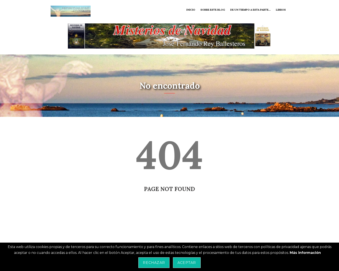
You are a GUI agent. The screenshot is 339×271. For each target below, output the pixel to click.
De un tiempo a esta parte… (250, 9)
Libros (281, 9)
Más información (305, 253)
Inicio (190, 9)
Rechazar (154, 263)
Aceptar (186, 263)
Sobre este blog (212, 9)
